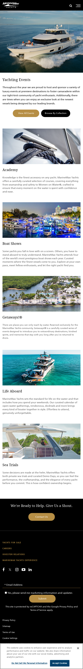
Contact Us (41, 516)
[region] (41, 656)
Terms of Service (38, 610)
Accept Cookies (59, 663)
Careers (7, 549)
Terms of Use (8, 632)
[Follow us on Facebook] (3, 569)
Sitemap (6, 626)
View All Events (26, 113)
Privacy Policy (66, 606)
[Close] (78, 648)
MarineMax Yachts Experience (20, 560)
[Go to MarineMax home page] (10, 5)
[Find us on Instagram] (17, 569)
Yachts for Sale (11, 543)
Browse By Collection (55, 113)
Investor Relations (13, 555)
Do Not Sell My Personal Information (29, 663)
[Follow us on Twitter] (10, 569)
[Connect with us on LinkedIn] (30, 569)
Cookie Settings (9, 638)
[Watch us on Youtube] (23, 569)
